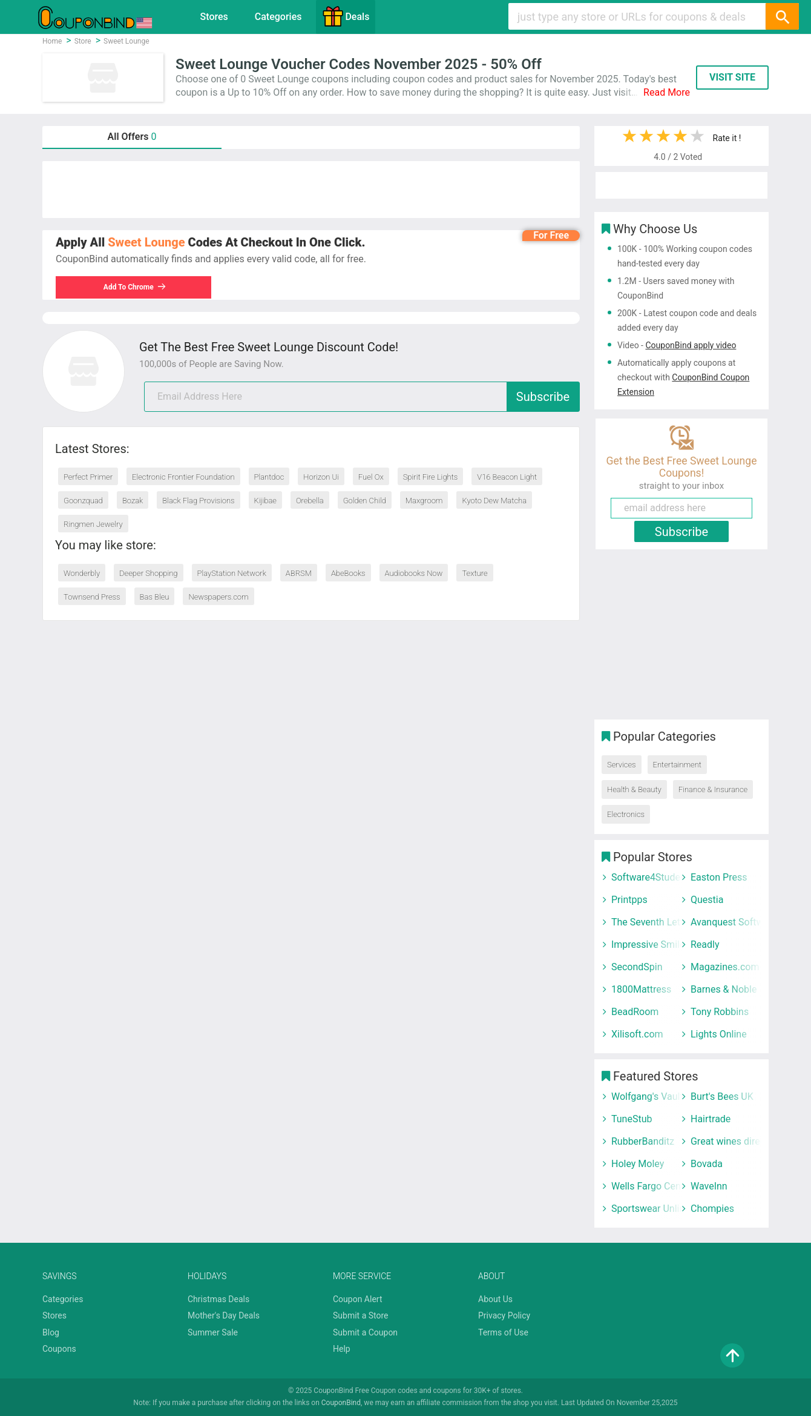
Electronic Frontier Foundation (183, 476)
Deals (345, 16)
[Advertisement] (311, 189)
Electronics (626, 814)
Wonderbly (82, 573)
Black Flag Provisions (198, 500)
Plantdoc (269, 476)
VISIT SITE (732, 77)
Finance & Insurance (712, 789)
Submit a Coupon (365, 1332)
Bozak (132, 500)
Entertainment (677, 764)
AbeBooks (348, 573)
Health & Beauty (634, 789)
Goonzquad (83, 500)
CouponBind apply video (690, 345)
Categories (278, 16)
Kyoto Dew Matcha (494, 500)
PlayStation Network (231, 573)
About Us (495, 1299)
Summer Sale (213, 1332)
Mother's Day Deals (224, 1315)
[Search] (782, 16)
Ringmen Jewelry (93, 524)
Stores (214, 16)
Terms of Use (503, 1332)
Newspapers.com (218, 596)
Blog (50, 1332)
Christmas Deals (218, 1299)
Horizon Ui (321, 476)
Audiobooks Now (414, 573)
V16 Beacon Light (507, 476)
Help (341, 1349)
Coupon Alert (358, 1299)
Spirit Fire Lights (430, 476)
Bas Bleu (154, 596)
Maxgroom (424, 500)
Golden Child (364, 500)
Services (621, 764)
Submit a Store (361, 1315)
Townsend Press (92, 596)
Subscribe (543, 396)
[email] (362, 396)
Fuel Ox (371, 476)
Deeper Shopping (148, 573)
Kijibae (265, 500)
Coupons (59, 1349)
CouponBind (341, 1402)
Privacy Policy (504, 1315)
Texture (474, 573)
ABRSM (299, 573)
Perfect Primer (88, 476)
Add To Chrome (134, 287)
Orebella (310, 500)
